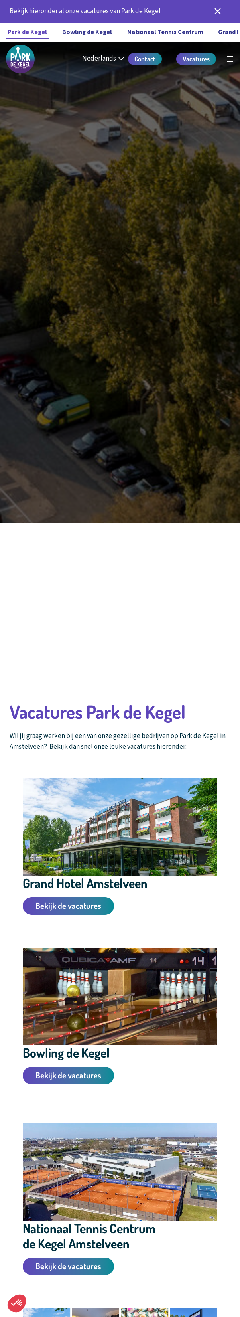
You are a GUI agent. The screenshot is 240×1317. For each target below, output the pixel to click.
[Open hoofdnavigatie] (230, 59)
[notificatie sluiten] (217, 11)
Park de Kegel (27, 32)
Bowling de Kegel (87, 32)
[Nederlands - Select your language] (104, 59)
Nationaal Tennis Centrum (165, 32)
